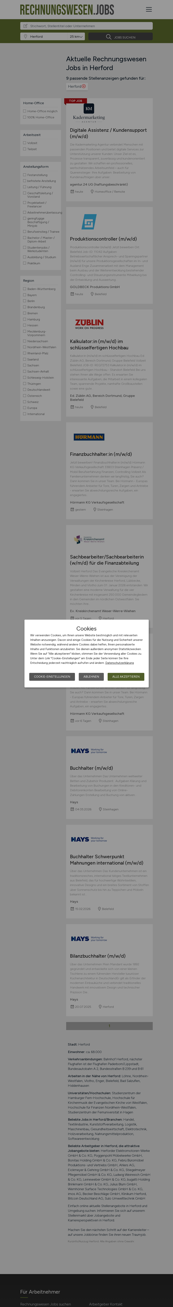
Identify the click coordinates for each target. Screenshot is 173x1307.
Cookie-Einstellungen (52, 676)
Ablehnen (91, 676)
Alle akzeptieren (126, 676)
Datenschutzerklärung (119, 663)
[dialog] (86, 653)
